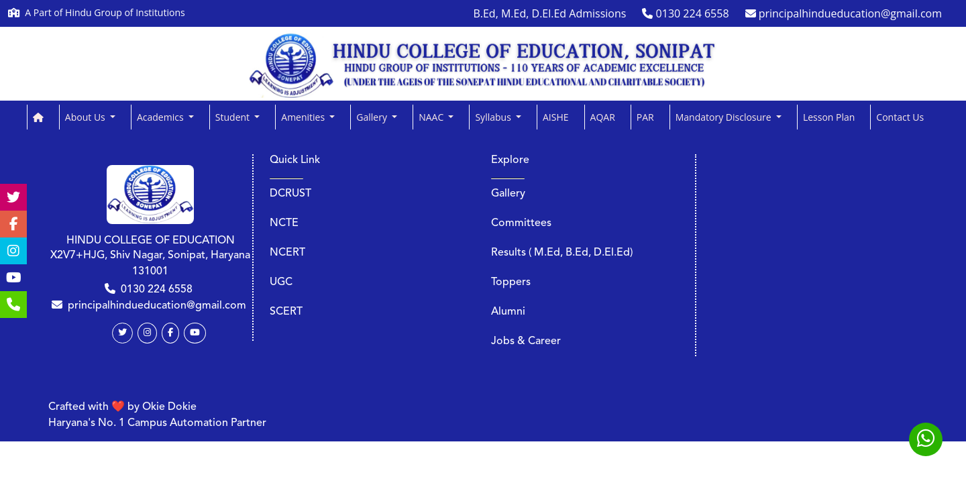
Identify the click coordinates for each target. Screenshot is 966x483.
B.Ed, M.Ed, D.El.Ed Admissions (549, 13)
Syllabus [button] (494, 117)
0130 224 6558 (157, 289)
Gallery (508, 194)
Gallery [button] (372, 117)
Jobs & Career (526, 341)
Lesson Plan (829, 117)
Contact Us (900, 117)
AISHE (556, 117)
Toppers (511, 282)
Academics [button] (161, 117)
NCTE (284, 223)
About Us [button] (86, 117)
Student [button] (233, 117)
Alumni (508, 312)
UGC (281, 282)
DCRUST (290, 194)
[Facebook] (170, 333)
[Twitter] (122, 333)
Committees (521, 223)
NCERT (287, 253)
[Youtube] (195, 333)
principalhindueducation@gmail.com (157, 306)
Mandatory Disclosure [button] (725, 117)
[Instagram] (147, 333)
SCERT (286, 312)
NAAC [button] (432, 117)
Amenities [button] (304, 117)
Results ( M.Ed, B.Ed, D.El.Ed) (562, 253)
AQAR (602, 117)
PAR (645, 117)
